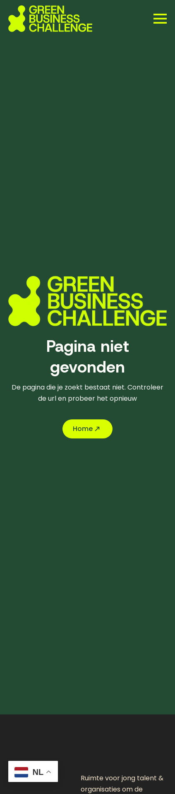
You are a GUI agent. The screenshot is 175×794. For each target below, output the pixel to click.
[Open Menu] (160, 18)
